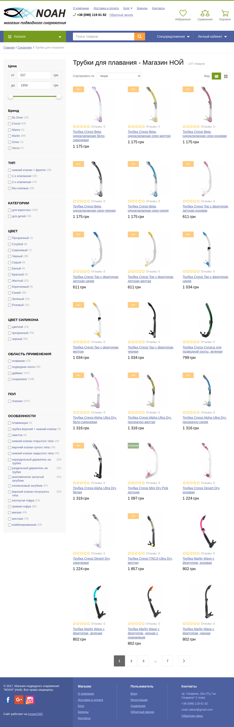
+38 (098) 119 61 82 (91, 15)
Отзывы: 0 (98, 126)
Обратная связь (192, 716)
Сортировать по (83, 76)
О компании (81, 8)
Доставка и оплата (106, 8)
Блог (126, 8)
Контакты (158, 8)
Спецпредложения (173, 36)
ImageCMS (35, 714)
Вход (134, 693)
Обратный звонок (121, 15)
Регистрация (139, 700)
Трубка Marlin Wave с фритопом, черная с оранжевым (143, 633)
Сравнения (138, 706)
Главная (9, 47)
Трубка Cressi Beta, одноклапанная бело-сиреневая (89, 136)
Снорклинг (25, 47)
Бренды (142, 8)
